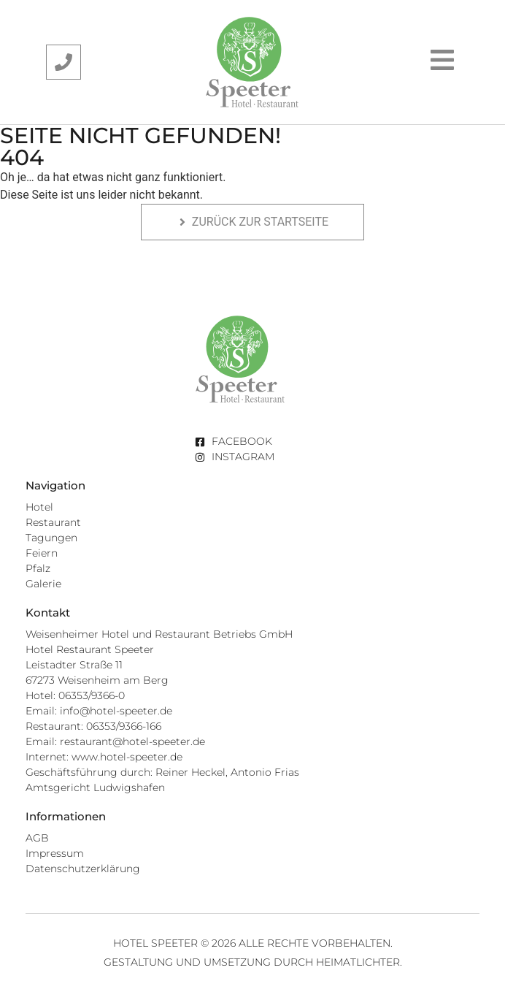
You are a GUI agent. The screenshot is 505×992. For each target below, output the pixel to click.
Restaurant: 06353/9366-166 (93, 726)
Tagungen (51, 537)
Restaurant (53, 522)
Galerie (43, 583)
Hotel (39, 507)
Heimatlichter (358, 962)
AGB (37, 837)
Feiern (42, 553)
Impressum (55, 853)
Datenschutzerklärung (83, 868)
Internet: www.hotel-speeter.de (104, 756)
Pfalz (38, 568)
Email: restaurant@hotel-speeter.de (115, 741)
